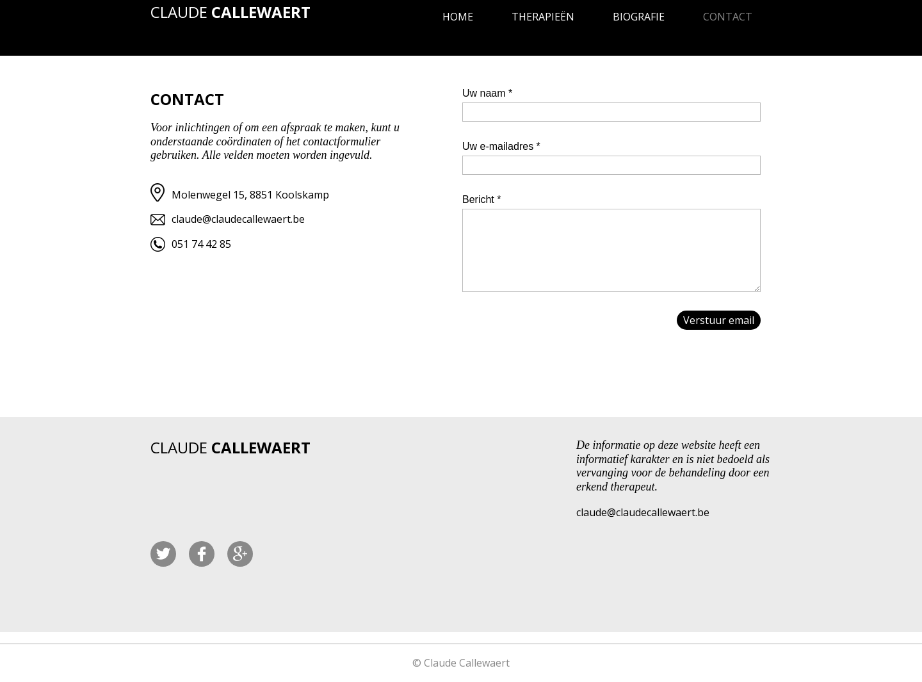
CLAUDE (230, 11)
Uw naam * (487, 93)
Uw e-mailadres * (501, 146)
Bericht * (481, 199)
